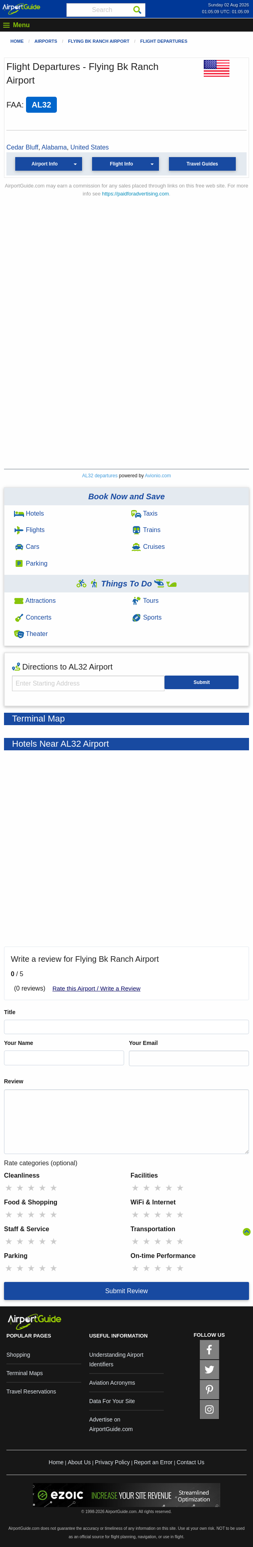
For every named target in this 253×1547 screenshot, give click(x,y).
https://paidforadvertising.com (135, 194)
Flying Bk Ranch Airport (98, 41)
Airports (45, 41)
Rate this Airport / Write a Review (96, 988)
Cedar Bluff (22, 147)
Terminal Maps (24, 1373)
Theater (31, 633)
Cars (26, 546)
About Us (79, 1462)
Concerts (32, 617)
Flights (29, 529)
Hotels (29, 513)
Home (17, 41)
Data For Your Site (112, 1401)
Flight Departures (163, 41)
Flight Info (121, 164)
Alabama (54, 147)
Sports (146, 617)
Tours (145, 600)
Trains (146, 529)
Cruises (148, 546)
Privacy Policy (112, 1462)
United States (89, 147)
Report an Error (153, 1462)
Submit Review (126, 1291)
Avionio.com (158, 475)
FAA (14, 104)
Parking (31, 563)
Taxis (144, 513)
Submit (201, 682)
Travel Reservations (31, 1391)
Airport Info (45, 164)
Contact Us (190, 1462)
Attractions (35, 600)
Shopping (18, 1355)
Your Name (18, 1043)
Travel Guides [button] (202, 164)
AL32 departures (100, 475)
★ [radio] (9, 1188)
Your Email (143, 1043)
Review (13, 1081)
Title (10, 1012)
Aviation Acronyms (112, 1383)
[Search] (137, 10)
